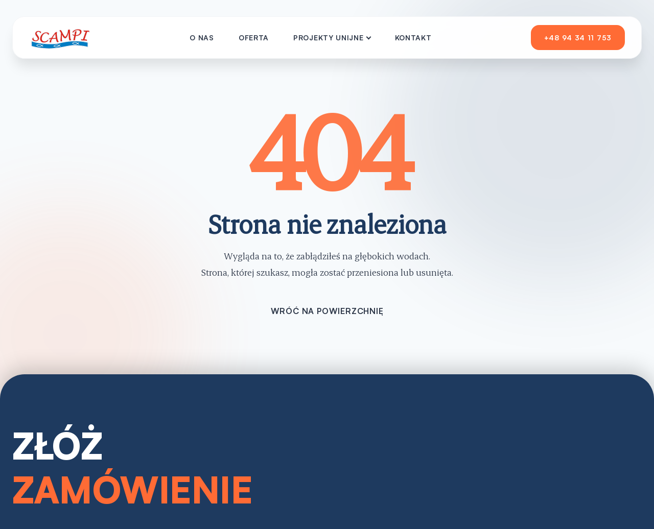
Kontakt (413, 37)
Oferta (254, 37)
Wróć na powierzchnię (327, 311)
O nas (202, 37)
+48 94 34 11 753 (578, 37)
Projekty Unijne (328, 37)
